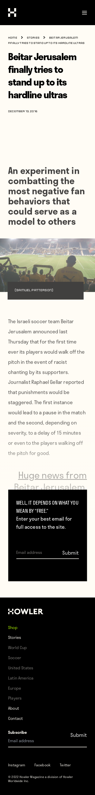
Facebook (42, 765)
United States (20, 668)
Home (12, 38)
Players (15, 698)
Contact (15, 718)
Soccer (14, 657)
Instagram (16, 765)
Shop (12, 627)
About (13, 708)
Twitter (65, 765)
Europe (14, 688)
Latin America (20, 678)
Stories (33, 38)
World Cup (17, 647)
